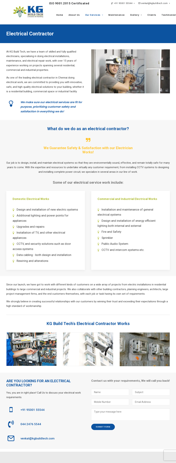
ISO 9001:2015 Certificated (63, 3)
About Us (74, 14)
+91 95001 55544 (122, 3)
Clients (151, 14)
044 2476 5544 (30, 424)
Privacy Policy (56, 457)
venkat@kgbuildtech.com (154, 3)
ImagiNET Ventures (163, 457)
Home (59, 14)
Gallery (136, 14)
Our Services (94, 14)
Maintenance (116, 14)
